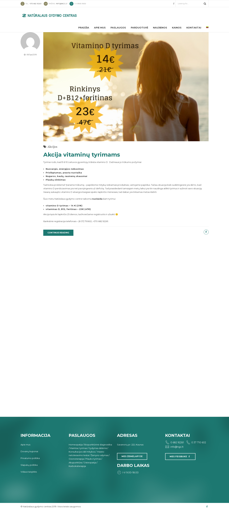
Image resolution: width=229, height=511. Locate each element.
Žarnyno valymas (99, 455)
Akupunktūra (75, 462)
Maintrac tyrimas (78, 448)
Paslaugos (118, 27)
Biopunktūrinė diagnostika (98, 444)
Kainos (177, 27)
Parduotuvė (139, 27)
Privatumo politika (30, 458)
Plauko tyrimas (93, 459)
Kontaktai (193, 27)
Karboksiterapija (77, 466)
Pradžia (83, 27)
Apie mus (100, 27)
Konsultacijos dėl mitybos (82, 451)
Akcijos (52, 147)
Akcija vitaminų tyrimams (81, 154)
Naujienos (160, 27)
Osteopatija (90, 462)
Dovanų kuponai (29, 451)
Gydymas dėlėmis (98, 448)
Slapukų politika (29, 465)
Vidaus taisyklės (29, 471)
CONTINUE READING (58, 232)
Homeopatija (76, 444)
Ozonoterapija (76, 459)
